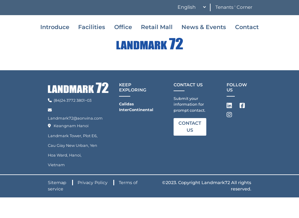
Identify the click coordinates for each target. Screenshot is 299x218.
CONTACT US (189, 126)
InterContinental (136, 109)
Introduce (54, 27)
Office (123, 27)
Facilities (91, 27)
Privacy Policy (93, 182)
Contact (247, 27)
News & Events (203, 27)
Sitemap (58, 182)
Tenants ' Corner (233, 7)
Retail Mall (157, 27)
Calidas (126, 104)
